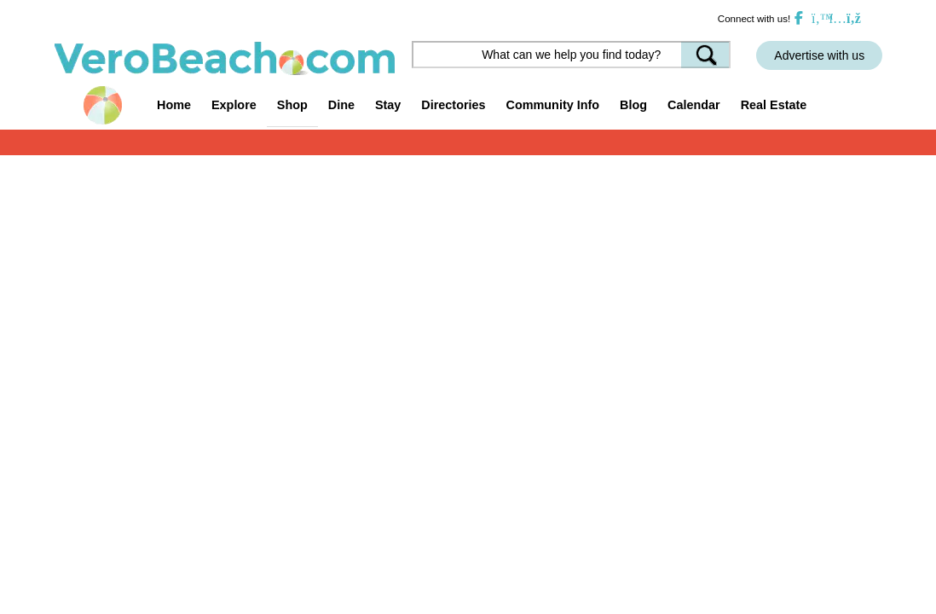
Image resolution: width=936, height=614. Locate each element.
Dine (341, 105)
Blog (633, 105)
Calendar (693, 105)
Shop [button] (292, 105)
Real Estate (774, 105)
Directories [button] (453, 105)
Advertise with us (819, 55)
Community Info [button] (553, 105)
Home (174, 105)
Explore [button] (234, 105)
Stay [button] (388, 105)
